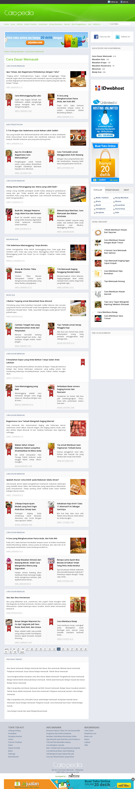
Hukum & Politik (14, 748)
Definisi (20, 24)
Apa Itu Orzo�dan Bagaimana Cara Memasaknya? (23, 155)
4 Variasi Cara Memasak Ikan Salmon (115, 251)
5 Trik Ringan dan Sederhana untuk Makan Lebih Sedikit (32, 130)
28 (32, 649)
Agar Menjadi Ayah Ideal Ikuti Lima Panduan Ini (63, 739)
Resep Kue (10, 295)
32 (50, 649)
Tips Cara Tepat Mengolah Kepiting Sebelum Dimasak (116, 303)
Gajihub (87, 742)
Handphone (100, 209)
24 (14, 649)
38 (77, 649)
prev (7, 649)
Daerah (67, 24)
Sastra (10, 745)
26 (23, 649)
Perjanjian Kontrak (15, 736)
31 (45, 649)
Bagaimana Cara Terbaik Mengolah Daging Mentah (30, 421)
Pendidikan (12, 733)
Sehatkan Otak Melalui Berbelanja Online (61, 736)
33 (54, 649)
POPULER (98, 190)
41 (6, 652)
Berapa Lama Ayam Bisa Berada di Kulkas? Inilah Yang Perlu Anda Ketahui (68, 563)
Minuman (96, 69)
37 (72, 649)
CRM (86, 745)
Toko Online (88, 730)
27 (27, 649)
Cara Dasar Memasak (35, 51)
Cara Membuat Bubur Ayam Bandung (60, 751)
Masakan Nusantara (101, 65)
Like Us (125, 2)
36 (68, 649)
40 (86, 649)
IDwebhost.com (90, 733)
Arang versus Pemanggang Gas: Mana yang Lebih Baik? (31, 186)
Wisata (118, 201)
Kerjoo (86, 739)
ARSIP (126, 190)
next (22, 652)
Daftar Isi (96, 24)
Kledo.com (88, 736)
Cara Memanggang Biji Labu (28, 95)
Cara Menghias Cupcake (55, 745)
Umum (10, 739)
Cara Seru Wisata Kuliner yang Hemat (60, 757)
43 (15, 652)
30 (41, 649)
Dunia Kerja (120, 209)
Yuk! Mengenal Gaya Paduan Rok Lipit (60, 754)
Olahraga (11, 754)
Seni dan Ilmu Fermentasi (18, 597)
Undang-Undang (14, 730)
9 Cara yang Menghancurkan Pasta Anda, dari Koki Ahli (67, 98)
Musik (98, 205)
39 (81, 649)
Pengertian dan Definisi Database (58, 733)
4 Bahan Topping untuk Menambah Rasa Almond (29, 301)
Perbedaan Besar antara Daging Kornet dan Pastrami (68, 389)
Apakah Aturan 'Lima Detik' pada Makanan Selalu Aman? (32, 480)
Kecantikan (120, 205)
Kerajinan (100, 212)
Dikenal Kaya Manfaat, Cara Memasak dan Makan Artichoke (70, 213)
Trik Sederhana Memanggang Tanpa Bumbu (27, 245)
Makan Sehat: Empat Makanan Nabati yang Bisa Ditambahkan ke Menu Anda (28, 448)
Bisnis (98, 201)
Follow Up (114, 2)
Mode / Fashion (31, 24)
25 (18, 649)
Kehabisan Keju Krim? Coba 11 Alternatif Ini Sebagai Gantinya (69, 506)
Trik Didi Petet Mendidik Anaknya (58, 742)
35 (63, 649)
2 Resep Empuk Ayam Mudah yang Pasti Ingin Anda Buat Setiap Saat (26, 506)
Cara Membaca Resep (67, 621)
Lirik (89, 24)
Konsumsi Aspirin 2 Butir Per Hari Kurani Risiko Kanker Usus (68, 730)
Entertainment (13, 757)
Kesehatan (43, 24)
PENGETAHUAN (112, 190)
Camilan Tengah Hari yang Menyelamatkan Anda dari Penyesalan (27, 328)
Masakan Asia (12, 239)
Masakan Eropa (99, 62)
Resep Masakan (55, 24)
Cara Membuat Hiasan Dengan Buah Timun (114, 241)
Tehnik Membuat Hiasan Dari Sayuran (115, 231)
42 (10, 652)
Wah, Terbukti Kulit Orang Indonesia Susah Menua (64, 748)
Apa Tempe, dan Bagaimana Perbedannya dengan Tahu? (32, 72)
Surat (13, 24)
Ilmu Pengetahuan (79, 24)
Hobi (117, 212)
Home (6, 24)
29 (36, 649)
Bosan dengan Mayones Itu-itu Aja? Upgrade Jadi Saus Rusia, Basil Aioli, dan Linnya (28, 624)
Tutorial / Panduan (15, 742)
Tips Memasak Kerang (114, 281)
